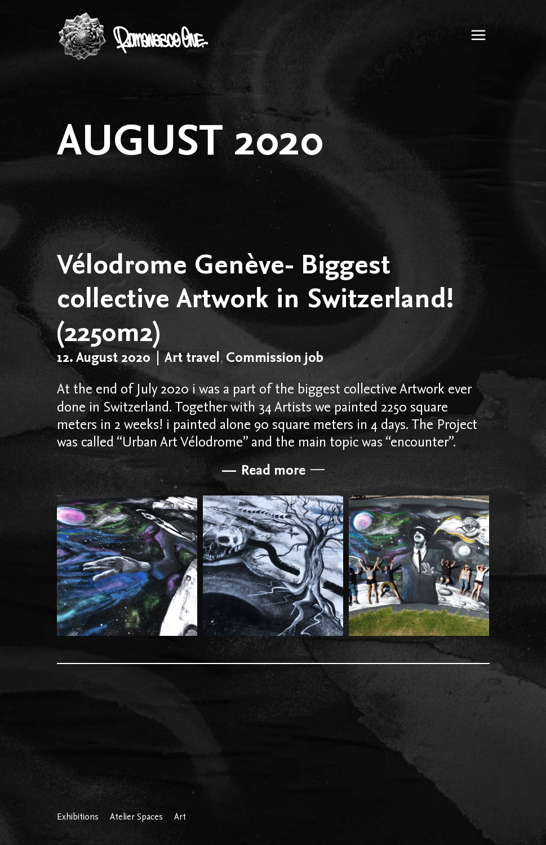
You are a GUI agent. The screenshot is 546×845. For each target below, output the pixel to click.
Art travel (192, 357)
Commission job (274, 357)
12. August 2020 (103, 357)
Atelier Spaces (136, 816)
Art (180, 816)
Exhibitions (78, 816)
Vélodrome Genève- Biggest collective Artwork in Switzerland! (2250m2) (255, 297)
